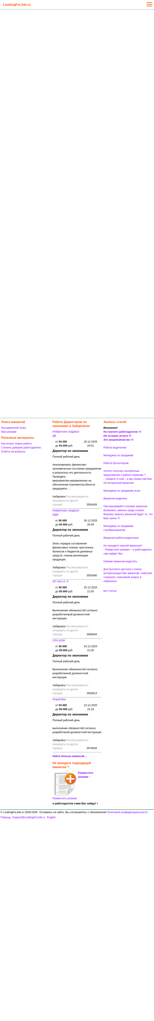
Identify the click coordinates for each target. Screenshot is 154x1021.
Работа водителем (114, 447)
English (51, 817)
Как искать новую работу (16, 443)
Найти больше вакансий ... (69, 756)
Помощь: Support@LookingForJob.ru (23, 817)
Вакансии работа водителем (121, 537)
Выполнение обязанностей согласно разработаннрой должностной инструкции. (75, 614)
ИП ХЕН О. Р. (60, 581)
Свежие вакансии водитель (120, 561)
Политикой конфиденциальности (127, 812)
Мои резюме (9, 431)
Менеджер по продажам (118, 455)
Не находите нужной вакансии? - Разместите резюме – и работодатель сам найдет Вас (127, 549)
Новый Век (59, 699)
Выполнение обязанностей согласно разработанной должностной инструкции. (75, 673)
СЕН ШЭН (58, 640)
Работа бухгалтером (116, 463)
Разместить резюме (64, 786)
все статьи (109, 590)
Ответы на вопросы (13, 451)
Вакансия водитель (115, 498)
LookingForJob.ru (17, 4)
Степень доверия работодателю (21, 447)
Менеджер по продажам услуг (122, 490)
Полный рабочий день (66, 456)
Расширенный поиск (13, 427)
